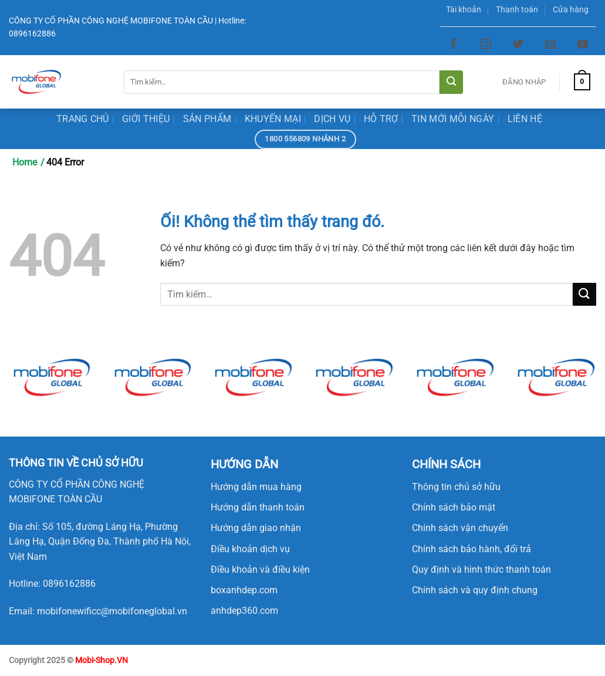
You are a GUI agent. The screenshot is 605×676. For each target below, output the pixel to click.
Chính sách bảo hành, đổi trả (471, 549)
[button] (76, 463)
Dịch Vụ (332, 118)
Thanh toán (517, 10)
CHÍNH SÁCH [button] (446, 464)
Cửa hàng (571, 10)
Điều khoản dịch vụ (250, 549)
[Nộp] (451, 82)
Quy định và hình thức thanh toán (481, 569)
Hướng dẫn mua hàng (256, 486)
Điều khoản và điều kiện (260, 569)
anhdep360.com (244, 610)
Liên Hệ (525, 118)
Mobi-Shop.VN (101, 660)
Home (24, 162)
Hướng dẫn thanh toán (258, 507)
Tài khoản (463, 10)
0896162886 (69, 583)
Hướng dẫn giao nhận (256, 527)
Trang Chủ (82, 118)
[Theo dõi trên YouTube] (582, 44)
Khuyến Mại (273, 118)
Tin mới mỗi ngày (452, 118)
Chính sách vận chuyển (460, 527)
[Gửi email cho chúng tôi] (550, 44)
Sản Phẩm (207, 118)
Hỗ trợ (381, 118)
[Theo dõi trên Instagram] (485, 44)
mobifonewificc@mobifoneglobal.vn (112, 611)
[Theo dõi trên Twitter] (518, 44)
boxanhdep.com (244, 590)
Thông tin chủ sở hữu (456, 486)
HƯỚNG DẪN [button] (244, 464)
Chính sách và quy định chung (475, 590)
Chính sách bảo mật (453, 507)
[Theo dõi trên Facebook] (453, 44)
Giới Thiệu (146, 118)
